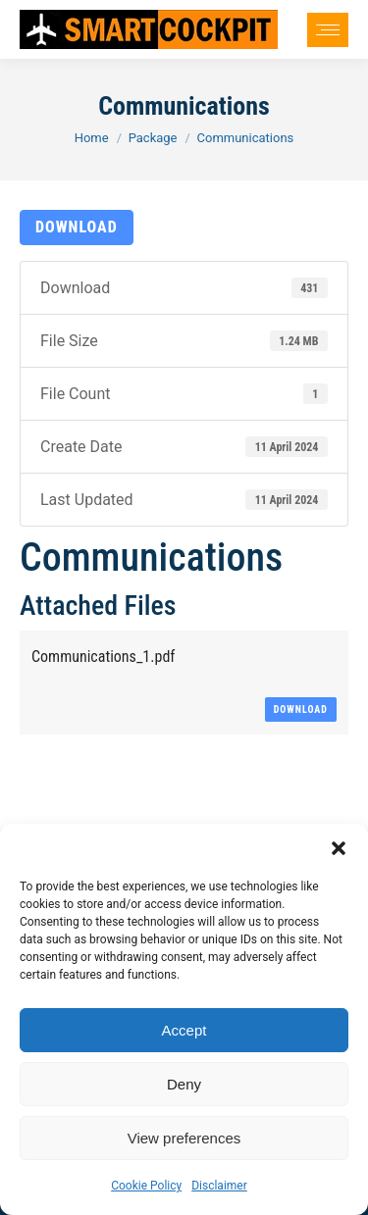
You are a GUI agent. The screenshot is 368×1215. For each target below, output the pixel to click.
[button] (338, 848)
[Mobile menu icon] (327, 30)
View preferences (184, 1138)
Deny (184, 1084)
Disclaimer (219, 1185)
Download (76, 227)
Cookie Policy (146, 1185)
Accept (184, 1030)
